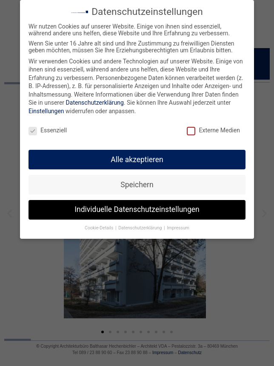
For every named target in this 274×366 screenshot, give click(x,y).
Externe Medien (213, 130)
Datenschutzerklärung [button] (140, 228)
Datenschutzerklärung (95, 102)
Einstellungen (46, 111)
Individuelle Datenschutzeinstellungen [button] (136, 209)
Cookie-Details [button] (99, 228)
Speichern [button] (136, 184)
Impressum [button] (178, 228)
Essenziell (48, 130)
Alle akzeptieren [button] (137, 159)
